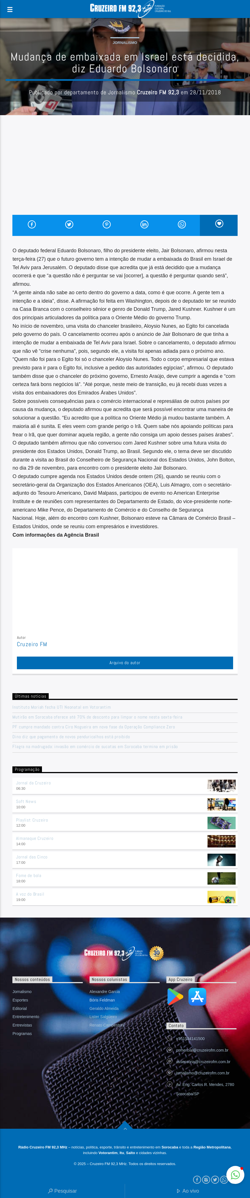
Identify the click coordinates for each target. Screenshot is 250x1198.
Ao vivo (187, 1191)
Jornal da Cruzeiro (33, 783)
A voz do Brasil (30, 894)
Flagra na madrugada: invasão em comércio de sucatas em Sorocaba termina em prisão (95, 746)
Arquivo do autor (125, 663)
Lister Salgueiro (103, 1016)
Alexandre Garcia (105, 991)
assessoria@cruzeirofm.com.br (203, 1061)
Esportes (20, 1000)
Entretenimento (25, 1016)
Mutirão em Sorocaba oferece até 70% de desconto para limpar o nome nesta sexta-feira (97, 717)
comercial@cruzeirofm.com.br (202, 1050)
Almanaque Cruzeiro (34, 838)
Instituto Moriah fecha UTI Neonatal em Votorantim (61, 707)
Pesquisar (62, 1191)
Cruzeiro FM (32, 644)
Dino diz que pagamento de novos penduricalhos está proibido (71, 736)
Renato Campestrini (107, 1025)
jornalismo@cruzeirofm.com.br (202, 1073)
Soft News (26, 801)
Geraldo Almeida (104, 1008)
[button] (235, 1175)
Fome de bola (28, 875)
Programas (22, 1033)
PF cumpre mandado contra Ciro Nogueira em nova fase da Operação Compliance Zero (93, 726)
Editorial (19, 1008)
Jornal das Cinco (32, 857)
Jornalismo (125, 43)
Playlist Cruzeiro (32, 820)
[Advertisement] (125, 172)
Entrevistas (22, 1025)
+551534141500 (190, 1038)
